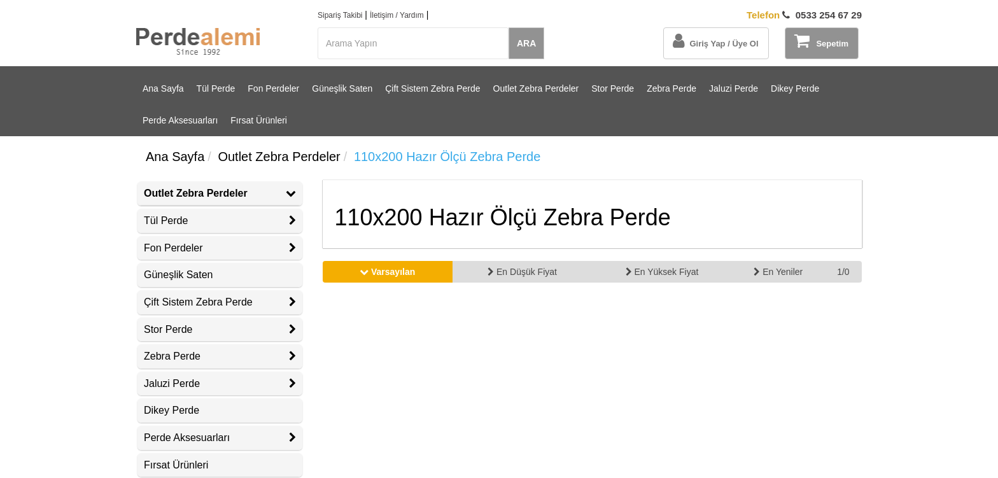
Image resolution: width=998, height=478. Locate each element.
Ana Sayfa (163, 88)
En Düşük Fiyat (522, 272)
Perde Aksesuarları (180, 120)
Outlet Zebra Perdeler (536, 88)
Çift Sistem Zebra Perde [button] (220, 302)
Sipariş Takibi (340, 15)
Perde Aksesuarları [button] (220, 437)
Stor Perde (612, 88)
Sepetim (821, 40)
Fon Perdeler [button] (220, 248)
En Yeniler (778, 272)
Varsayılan (387, 272)
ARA (526, 43)
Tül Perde (216, 88)
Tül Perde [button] (220, 220)
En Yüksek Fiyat (662, 272)
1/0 (843, 272)
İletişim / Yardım (397, 15)
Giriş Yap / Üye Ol (715, 40)
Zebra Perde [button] (220, 356)
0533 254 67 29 (804, 15)
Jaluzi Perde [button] (220, 383)
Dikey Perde (795, 88)
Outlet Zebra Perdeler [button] (220, 193)
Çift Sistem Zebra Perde (432, 88)
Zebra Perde (671, 88)
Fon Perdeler (273, 88)
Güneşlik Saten (342, 88)
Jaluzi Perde (733, 88)
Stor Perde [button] (220, 329)
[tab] (219, 193)
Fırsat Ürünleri (258, 120)
